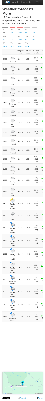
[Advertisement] (22, 347)
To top (40, 398)
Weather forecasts (18, 2)
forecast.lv (23, 398)
